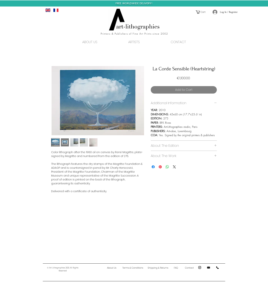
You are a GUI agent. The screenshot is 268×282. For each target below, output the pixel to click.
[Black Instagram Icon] (200, 267)
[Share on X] (174, 167)
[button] (202, 12)
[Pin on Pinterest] (160, 167)
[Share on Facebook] (153, 167)
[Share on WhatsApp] (167, 167)
